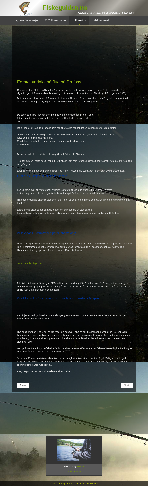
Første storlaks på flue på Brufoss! (49, 81)
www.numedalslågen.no (29, 263)
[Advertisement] (74, 54)
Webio (80, 466)
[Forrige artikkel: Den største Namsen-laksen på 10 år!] (23, 385)
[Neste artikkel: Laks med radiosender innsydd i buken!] (127, 385)
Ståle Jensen (74, 471)
